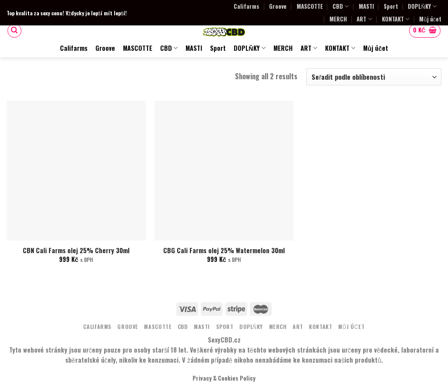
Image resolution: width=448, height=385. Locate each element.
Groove (278, 6)
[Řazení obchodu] (373, 76)
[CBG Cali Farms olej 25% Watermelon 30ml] (224, 170)
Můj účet (430, 19)
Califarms (246, 6)
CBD (340, 6)
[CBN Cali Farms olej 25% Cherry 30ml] (76, 170)
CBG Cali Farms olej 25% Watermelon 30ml (224, 251)
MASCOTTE (310, 6)
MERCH (338, 19)
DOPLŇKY (422, 6)
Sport (391, 6)
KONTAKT (396, 19)
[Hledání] (14, 31)
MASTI (366, 6)
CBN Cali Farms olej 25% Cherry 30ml (76, 251)
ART (364, 19)
